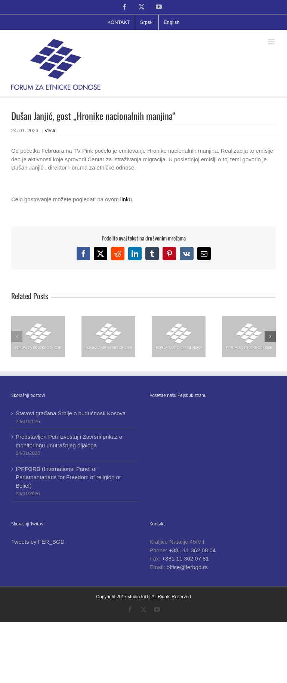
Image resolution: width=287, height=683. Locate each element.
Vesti (49, 130)
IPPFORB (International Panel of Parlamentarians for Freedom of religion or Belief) (68, 477)
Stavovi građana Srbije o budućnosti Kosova (71, 413)
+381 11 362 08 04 (192, 550)
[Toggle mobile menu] (272, 42)
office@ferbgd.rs (187, 567)
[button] (16, 336)
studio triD (138, 596)
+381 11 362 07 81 (185, 558)
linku (125, 199)
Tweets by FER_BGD (38, 541)
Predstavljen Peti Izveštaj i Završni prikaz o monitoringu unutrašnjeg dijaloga (69, 441)
